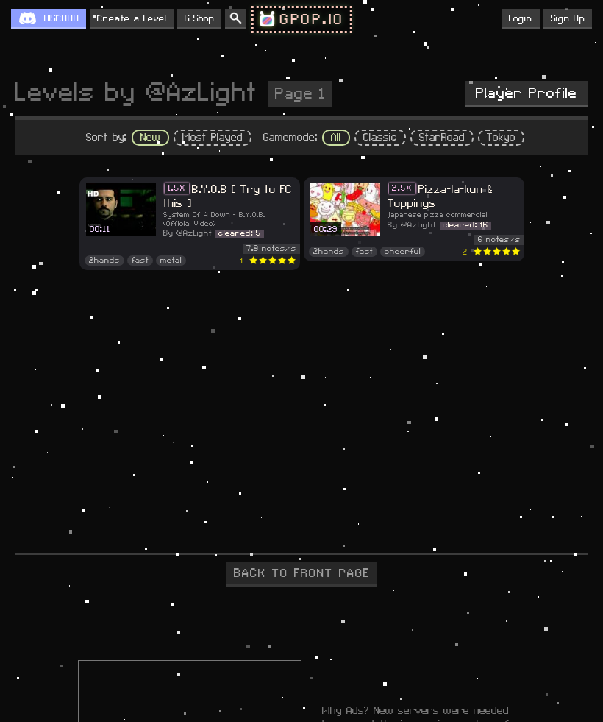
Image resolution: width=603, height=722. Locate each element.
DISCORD (61, 18)
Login (520, 18)
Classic (380, 137)
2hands (104, 260)
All (336, 137)
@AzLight (194, 233)
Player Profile (526, 93)
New (150, 137)
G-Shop (199, 18)
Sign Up (568, 18)
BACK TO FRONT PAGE (302, 573)
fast (140, 260)
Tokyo (501, 137)
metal (171, 260)
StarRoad (442, 137)
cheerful (403, 252)
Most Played (212, 137)
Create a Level (131, 18)
